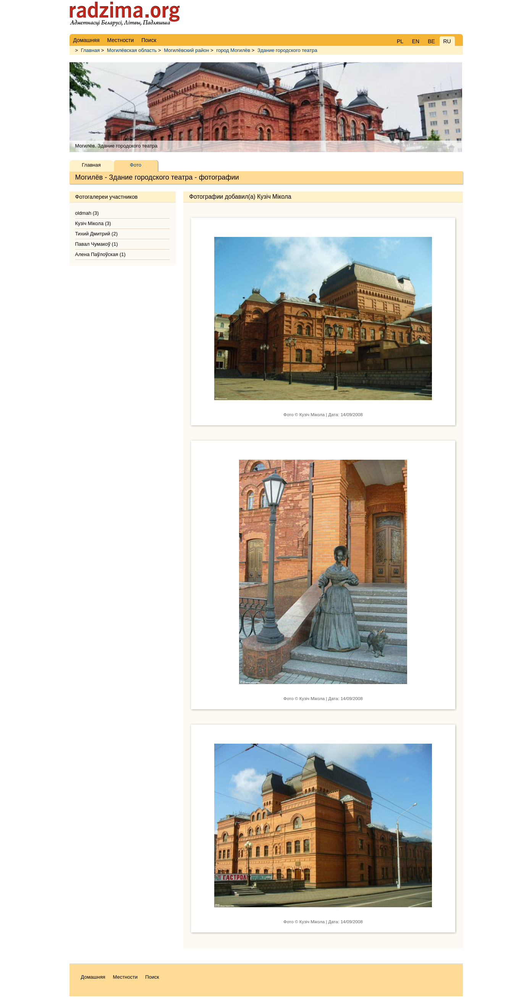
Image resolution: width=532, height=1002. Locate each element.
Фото (135, 165)
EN (415, 41)
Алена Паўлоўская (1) (100, 254)
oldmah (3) (87, 213)
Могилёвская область (132, 50)
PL (400, 41)
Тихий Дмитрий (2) (96, 234)
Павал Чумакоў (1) (96, 244)
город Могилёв (233, 50)
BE (431, 41)
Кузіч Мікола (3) (93, 223)
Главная (90, 50)
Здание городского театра (287, 50)
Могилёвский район (186, 50)
